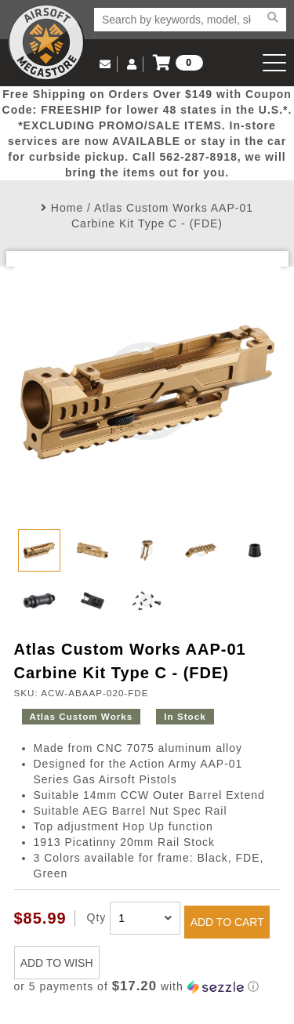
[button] (147, 986)
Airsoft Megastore (46, 42)
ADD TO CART (227, 922)
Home (67, 208)
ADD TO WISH (56, 963)
